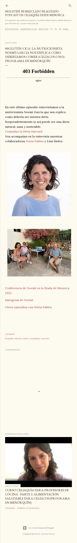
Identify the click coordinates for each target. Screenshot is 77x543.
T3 (60, 29)
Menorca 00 (28, 29)
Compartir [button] (10, 334)
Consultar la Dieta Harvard (23, 131)
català (25, 338)
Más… (66, 29)
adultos (18, 338)
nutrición (45, 338)
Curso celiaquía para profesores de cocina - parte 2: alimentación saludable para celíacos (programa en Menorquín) (37, 496)
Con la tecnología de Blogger (38, 528)
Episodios (12, 29)
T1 (51, 29)
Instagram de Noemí (19, 300)
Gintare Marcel (48, 534)
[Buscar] (70, 5)
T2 (55, 29)
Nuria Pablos (35, 141)
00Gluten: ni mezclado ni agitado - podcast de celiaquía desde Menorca (34, 13)
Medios (43, 29)
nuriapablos (34, 338)
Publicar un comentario (28, 508)
